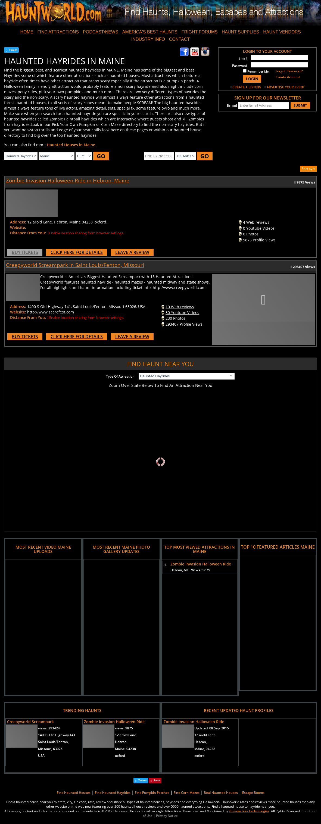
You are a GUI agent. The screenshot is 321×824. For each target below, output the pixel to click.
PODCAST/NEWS (100, 32)
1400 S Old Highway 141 (56, 735)
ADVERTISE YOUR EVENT (286, 87)
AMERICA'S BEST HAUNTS (149, 32)
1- (164, 564)
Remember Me (256, 71)
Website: (18, 227)
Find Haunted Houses (74, 792)
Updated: (211, 728)
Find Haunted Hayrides (112, 792)
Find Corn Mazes (187, 792)
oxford (120, 755)
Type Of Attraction (120, 376)
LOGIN (252, 78)
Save (157, 780)
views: (49, 728)
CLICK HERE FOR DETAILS (77, 252)
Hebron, (121, 741)
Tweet (13, 50)
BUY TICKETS (25, 252)
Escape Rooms (253, 792)
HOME (26, 32)
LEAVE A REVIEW (132, 252)
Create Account (288, 77)
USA (41, 755)
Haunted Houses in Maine (71, 144)
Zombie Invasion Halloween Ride (200, 564)
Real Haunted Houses (221, 792)
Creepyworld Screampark (30, 721)
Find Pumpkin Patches (152, 792)
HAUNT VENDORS (282, 32)
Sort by (308, 168)
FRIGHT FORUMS (200, 32)
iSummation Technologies (249, 811)
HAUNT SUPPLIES (240, 32)
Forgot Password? (289, 71)
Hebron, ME (190, 570)
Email (243, 58)
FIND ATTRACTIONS (58, 32)
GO (101, 156)
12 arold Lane (125, 735)
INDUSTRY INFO (148, 39)
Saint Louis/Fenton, (53, 741)
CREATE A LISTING (246, 87)
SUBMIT (300, 105)
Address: (18, 222)
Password (239, 65)
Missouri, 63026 (50, 749)
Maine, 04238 (125, 749)
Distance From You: (28, 232)
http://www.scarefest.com (50, 312)
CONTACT (179, 39)
